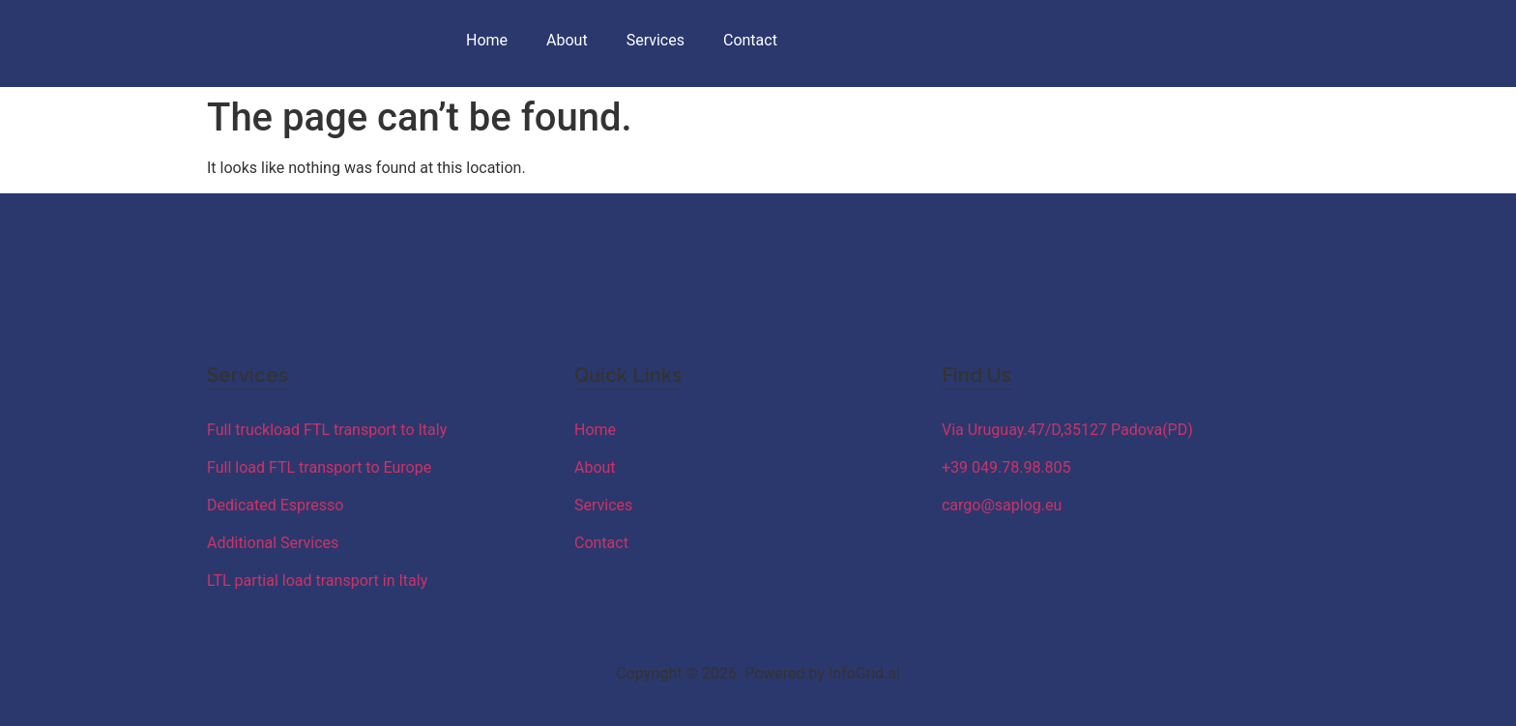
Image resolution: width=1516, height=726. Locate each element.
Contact (750, 40)
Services (656, 40)
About (567, 40)
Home (487, 40)
